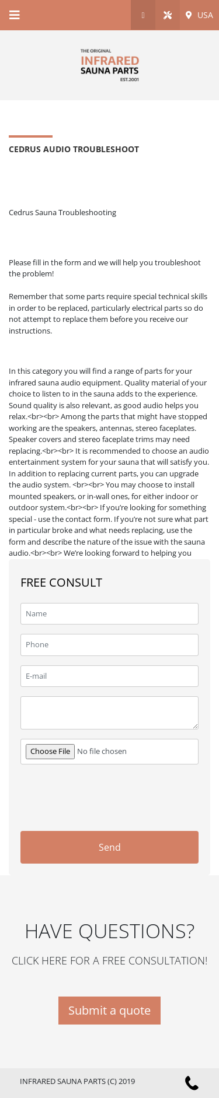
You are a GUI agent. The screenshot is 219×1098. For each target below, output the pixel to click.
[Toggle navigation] (14, 15)
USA (199, 14)
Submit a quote (109, 1010)
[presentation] (89, 791)
